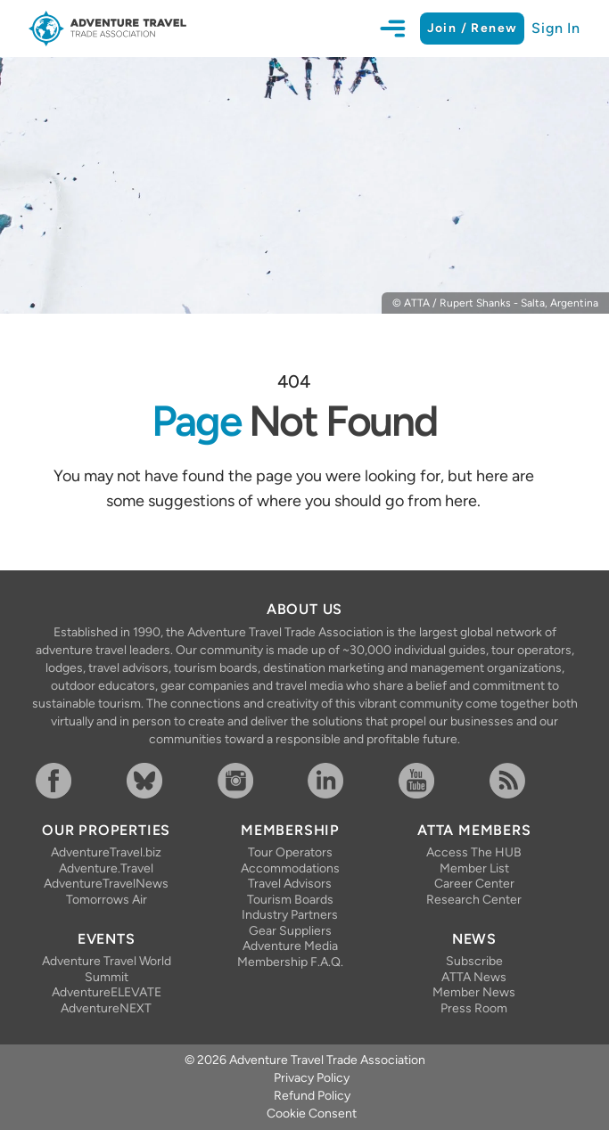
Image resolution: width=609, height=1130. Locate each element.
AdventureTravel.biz (106, 852)
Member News (473, 992)
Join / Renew (472, 28)
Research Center (474, 899)
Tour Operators (290, 852)
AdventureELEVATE (106, 992)
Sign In (555, 28)
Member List (474, 868)
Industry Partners (290, 914)
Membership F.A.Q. (290, 962)
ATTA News (473, 977)
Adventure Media (290, 946)
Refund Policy (312, 1095)
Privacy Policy (312, 1077)
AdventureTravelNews (106, 883)
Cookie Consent (312, 1113)
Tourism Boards (290, 899)
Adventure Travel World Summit (106, 969)
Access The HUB (474, 852)
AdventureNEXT (106, 1008)
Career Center (474, 883)
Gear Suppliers (290, 930)
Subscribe (474, 961)
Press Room (473, 1008)
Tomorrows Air (106, 899)
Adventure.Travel (106, 868)
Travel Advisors (290, 883)
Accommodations (290, 868)
